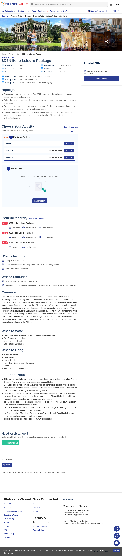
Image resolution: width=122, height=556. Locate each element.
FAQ (5, 530)
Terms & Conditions (40, 526)
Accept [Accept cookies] (116, 550)
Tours (11, 54)
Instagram (37, 507)
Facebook (37, 504)
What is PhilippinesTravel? (14, 511)
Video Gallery (9, 534)
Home (4, 54)
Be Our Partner (9, 526)
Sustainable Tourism (12, 515)
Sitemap (7, 537)
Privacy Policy (38, 530)
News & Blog (9, 519)
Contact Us (8, 504)
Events (6, 522)
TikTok (35, 511)
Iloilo (17, 54)
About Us (7, 507)
